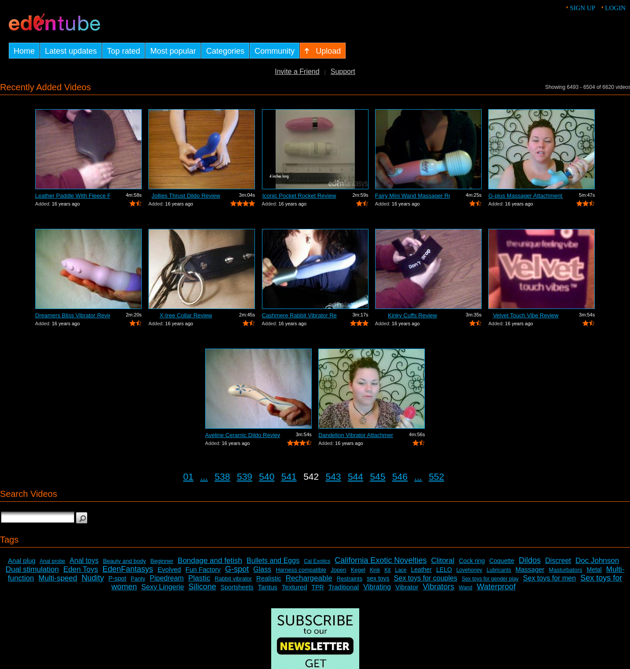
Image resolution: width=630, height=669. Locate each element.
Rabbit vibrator (233, 578)
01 (188, 476)
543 (333, 476)
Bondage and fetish (210, 560)
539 (244, 476)
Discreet (558, 560)
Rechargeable (309, 578)
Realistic (268, 578)
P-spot (117, 578)
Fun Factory (203, 569)
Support (343, 71)
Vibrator (406, 587)
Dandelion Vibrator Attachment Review (355, 435)
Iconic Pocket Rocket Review (299, 195)
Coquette (501, 560)
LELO (444, 569)
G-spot (237, 569)
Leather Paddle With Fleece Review (72, 195)
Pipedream (167, 578)
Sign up (582, 7)
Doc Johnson (597, 560)
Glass (262, 569)
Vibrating (377, 587)
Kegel (358, 569)
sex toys (378, 578)
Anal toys (84, 560)
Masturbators (565, 569)
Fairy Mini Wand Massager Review (412, 195)
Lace (400, 570)
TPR (318, 587)
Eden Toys (80, 569)
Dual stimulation (32, 569)
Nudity (92, 577)
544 (355, 476)
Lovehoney (470, 570)
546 (400, 476)
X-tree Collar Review (186, 315)
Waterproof (496, 586)
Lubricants (498, 570)
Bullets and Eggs (273, 560)
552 (436, 476)
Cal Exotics (317, 561)
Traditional (343, 587)
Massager (530, 569)
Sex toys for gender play (490, 579)
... (204, 476)
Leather (421, 569)
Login (615, 7)
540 (266, 476)
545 (377, 476)
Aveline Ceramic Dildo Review (242, 435)
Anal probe (52, 561)
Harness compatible (301, 569)
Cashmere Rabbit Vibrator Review (299, 315)
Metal (594, 569)
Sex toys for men (549, 578)
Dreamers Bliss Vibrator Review (72, 315)
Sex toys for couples (425, 578)
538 (222, 476)
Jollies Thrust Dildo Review (185, 195)
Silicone (202, 586)
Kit (387, 570)
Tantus (267, 587)
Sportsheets (237, 587)
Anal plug (22, 560)
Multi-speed (57, 578)
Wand (465, 587)
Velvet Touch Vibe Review (526, 315)
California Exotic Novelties (381, 560)
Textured (294, 587)
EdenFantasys (128, 569)
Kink (375, 570)
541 (289, 476)
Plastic (199, 578)
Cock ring (472, 560)
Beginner (161, 561)
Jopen (338, 569)
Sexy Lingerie (162, 587)
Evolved (169, 569)
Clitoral (442, 560)
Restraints (350, 578)
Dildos (530, 560)
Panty (138, 578)
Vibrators (438, 586)
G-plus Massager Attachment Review (525, 195)
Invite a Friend (297, 71)
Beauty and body (124, 561)
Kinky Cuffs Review (412, 315)
